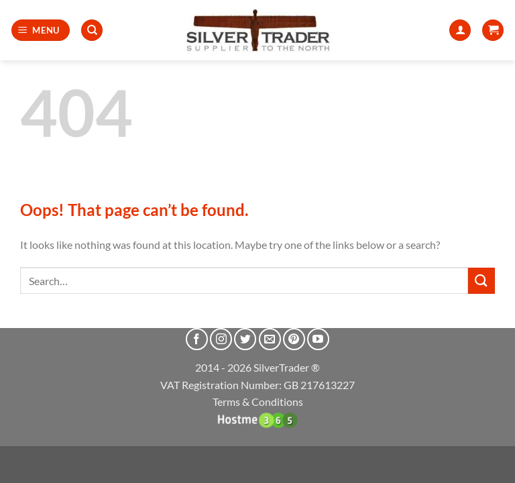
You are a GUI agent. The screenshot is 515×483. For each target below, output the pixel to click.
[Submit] (481, 281)
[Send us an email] (270, 339)
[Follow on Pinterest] (294, 339)
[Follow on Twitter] (245, 339)
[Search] (92, 30)
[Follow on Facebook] (197, 339)
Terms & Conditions (258, 401)
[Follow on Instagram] (221, 339)
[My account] (460, 30)
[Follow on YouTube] (318, 339)
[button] (40, 30)
